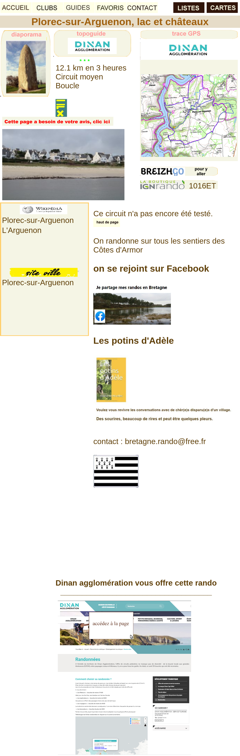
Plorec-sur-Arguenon (38, 220)
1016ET (202, 185)
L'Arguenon (22, 230)
